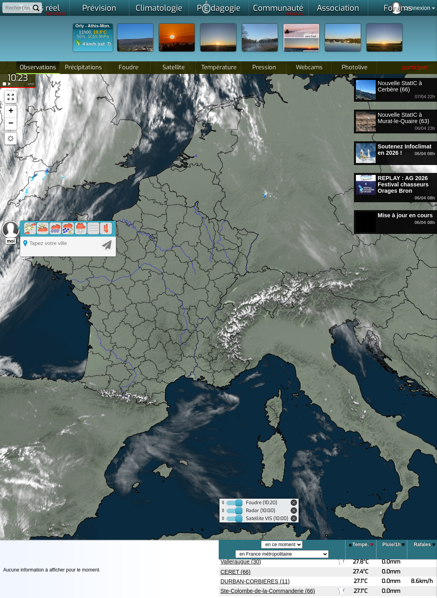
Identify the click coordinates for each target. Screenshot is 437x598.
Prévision (99, 8)
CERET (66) (236, 572)
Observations (38, 67)
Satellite (174, 67)
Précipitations (83, 67)
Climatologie (159, 8)
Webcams (309, 67)
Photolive (354, 67)
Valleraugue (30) (241, 561)
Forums (398, 8)
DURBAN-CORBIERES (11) (255, 581)
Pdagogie (218, 7)
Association (338, 8)
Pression (264, 67)
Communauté (278, 9)
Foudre (128, 67)
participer (415, 67)
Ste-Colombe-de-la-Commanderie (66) (268, 591)
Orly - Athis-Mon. (92, 26)
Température (218, 67)
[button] (11, 112)
